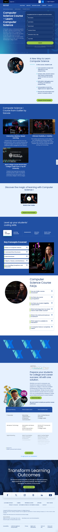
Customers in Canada (34, 505)
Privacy (26, 526)
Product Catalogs (13, 505)
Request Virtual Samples (44, 100)
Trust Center (50, 502)
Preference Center (29, 502)
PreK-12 (6, 1)
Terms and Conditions (50, 527)
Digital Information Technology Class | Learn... (12, 518)
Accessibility (6, 526)
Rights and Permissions (33, 527)
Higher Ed (12, 1)
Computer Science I (26, 9)
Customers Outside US (24, 505)
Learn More (29, 453)
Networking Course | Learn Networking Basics (30, 518)
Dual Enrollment (18, 9)
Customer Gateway (8, 502)
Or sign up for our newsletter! (29, 456)
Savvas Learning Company (8, 9)
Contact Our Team (29, 487)
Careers (18, 502)
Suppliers (39, 502)
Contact (50, 5)
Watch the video (36, 398)
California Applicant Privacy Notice (15, 527)
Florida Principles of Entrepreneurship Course (11, 519)
